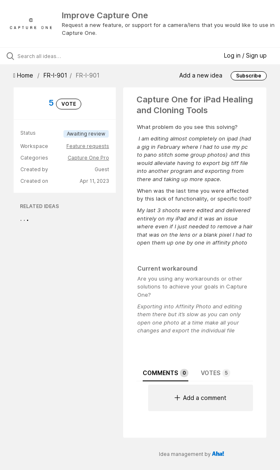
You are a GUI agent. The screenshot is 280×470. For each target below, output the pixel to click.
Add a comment (200, 397)
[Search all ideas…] (56, 56)
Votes (215, 373)
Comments (165, 373)
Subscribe (248, 76)
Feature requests (87, 146)
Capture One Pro (88, 158)
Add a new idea (200, 74)
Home (24, 75)
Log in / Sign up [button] (245, 55)
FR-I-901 (55, 75)
